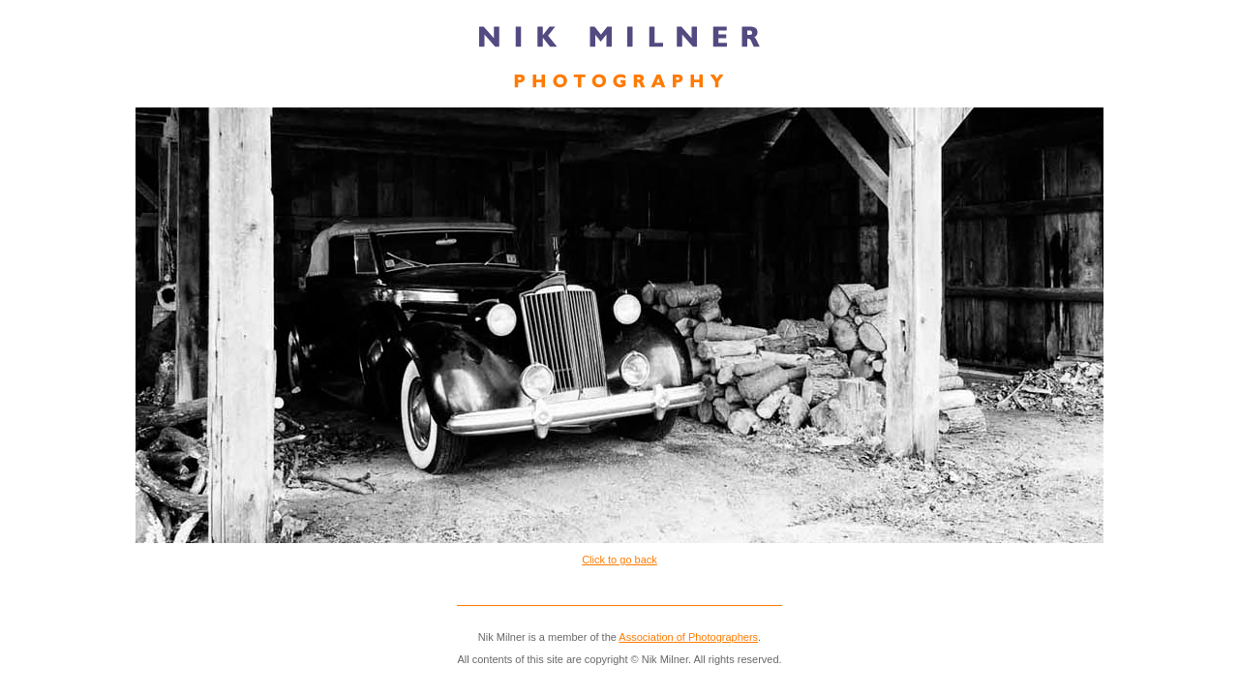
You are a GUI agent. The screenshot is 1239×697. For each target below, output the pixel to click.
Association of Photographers (688, 637)
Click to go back (619, 559)
